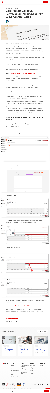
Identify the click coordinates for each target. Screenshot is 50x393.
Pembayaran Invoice (15, 371)
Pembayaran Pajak (14, 369)
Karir (40, 367)
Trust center (42, 369)
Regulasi (31, 374)
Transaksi (13, 367)
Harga (12, 366)
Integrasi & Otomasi (15, 377)
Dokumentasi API (33, 377)
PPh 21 (16, 318)
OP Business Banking (24, 376)
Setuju (46, 391)
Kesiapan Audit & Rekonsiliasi (24, 371)
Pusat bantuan (33, 376)
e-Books (31, 369)
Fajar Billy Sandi (14, 20)
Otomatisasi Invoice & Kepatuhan (25, 367)
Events (31, 371)
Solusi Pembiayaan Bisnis (14, 373)
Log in (45, 1)
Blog (31, 367)
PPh (8, 345)
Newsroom (32, 372)
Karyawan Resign (9, 318)
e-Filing (5, 345)
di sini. (24, 391)
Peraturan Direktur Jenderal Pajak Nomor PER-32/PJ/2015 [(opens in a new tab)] (25, 99)
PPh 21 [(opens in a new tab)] (31, 84)
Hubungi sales (39, 1)
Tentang (41, 366)
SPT (12, 375)
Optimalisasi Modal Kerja (24, 374)
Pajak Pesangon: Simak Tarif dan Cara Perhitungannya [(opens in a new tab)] (23, 73)
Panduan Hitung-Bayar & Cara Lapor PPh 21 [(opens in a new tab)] (20, 305)
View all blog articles (42, 331)
